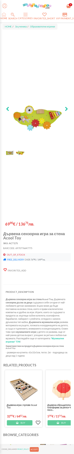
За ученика (21, 26)
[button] (7, 109)
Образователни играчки (42, 26)
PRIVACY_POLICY (23, 449)
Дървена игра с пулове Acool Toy (22, 406)
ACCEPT (34, 449)
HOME (8, 26)
